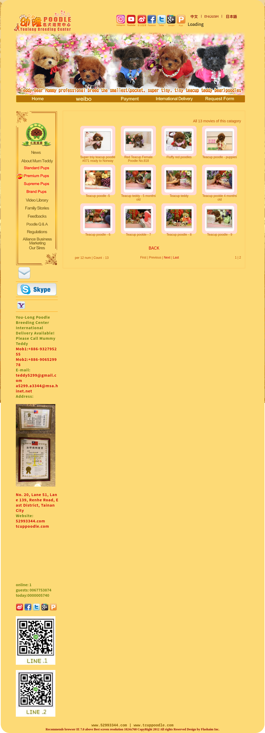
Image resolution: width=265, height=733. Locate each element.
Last (176, 257)
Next (167, 257)
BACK (154, 248)
